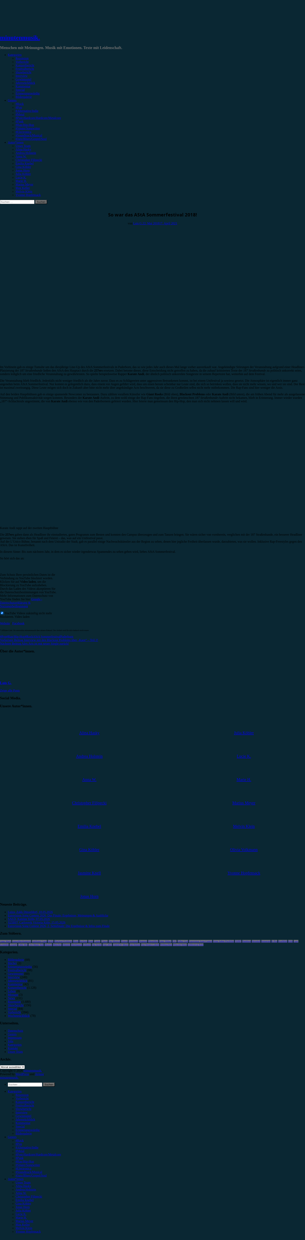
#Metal (20, 114)
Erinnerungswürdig (28, 93)
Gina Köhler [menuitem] (23, 1203)
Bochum (83, 941)
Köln (290, 941)
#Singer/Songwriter (28, 128)
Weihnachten (166, 944)
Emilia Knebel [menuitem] (25, 1200)
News (11, 998)
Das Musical (114, 941)
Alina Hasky (23, 149)
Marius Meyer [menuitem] (24, 1221)
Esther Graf (182, 941)
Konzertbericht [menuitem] (25, 1102)
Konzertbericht (25, 65)
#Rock (20, 103)
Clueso (104, 941)
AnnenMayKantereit (21, 941)
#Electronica (23, 132)
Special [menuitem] (20, 1126)
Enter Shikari (165, 941)
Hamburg (246, 941)
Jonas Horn (23, 170)
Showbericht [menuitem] (23, 1109)
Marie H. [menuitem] (21, 1217)
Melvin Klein (24, 191)
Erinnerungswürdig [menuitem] (28, 1130)
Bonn (90, 941)
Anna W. (21, 156)
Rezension (22, 58)
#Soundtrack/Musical (29, 135)
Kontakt (13, 1048)
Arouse (39, 1074)
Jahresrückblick (25, 82)
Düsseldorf (153, 941)
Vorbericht (22, 61)
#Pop (19, 107)
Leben (12, 991)
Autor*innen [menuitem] (16, 1179)
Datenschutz (15, 1030)
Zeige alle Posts (10, 690)
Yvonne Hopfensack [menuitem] (28, 1231)
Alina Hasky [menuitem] (23, 1186)
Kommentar (23, 86)
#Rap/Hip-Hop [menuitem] (25, 1161)
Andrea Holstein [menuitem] (26, 1189)
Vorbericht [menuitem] (22, 1098)
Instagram (266, 941)
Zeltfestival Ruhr (196, 944)
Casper (97, 941)
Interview (21, 75)
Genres (12, 100)
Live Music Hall (36, 944)
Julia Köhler (23, 174)
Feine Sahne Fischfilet (223, 941)
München (57, 944)
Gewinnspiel (23, 79)
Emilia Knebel (25, 163)
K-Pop (274, 941)
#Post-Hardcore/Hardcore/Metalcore (38, 118)
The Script (97, 944)
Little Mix (23, 944)
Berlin (50, 941)
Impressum (15, 1037)
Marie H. (21, 181)
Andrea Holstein (26, 153)
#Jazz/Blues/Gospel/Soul (31, 139)
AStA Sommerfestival (46, 636)
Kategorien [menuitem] (15, 1091)
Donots (124, 941)
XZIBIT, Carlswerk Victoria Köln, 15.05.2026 (36, 922)
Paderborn (66, 636)
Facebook (18, 623)
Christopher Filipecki (29, 160)
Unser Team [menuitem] (23, 1182)
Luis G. (138, 223)
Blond (76, 941)
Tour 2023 (107, 944)
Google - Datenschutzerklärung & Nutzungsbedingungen (21, 603)
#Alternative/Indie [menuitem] (27, 1147)
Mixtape (13, 994)
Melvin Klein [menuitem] (24, 1228)
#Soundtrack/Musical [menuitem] (29, 1172)
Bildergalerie (24, 96)
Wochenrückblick (19, 1015)
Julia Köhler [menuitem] (23, 1210)
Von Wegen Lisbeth (150, 944)
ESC (174, 941)
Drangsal (143, 941)
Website (5, 623)
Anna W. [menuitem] (21, 1193)
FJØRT (238, 941)
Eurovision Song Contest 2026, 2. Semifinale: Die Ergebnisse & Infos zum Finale (59, 926)
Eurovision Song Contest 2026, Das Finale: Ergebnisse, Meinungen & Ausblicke (58, 915)
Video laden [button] (22, 616)
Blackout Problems (63, 941)
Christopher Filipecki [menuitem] (29, 1196)
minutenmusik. (20, 37)
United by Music (121, 944)
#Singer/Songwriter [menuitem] (28, 1165)
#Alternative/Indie (27, 110)
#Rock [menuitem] (20, 1140)
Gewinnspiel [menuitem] (23, 1116)
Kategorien (15, 54)
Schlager (87, 944)
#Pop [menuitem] (19, 1144)
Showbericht (23, 72)
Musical (48, 944)
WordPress (22, 1074)
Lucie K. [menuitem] (21, 1214)
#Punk (20, 121)
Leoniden (4, 944)
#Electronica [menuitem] (23, 1168)
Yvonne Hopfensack (28, 195)
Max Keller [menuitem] (23, 1224)
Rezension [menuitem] (22, 1095)
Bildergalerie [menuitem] (24, 1133)
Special (20, 89)
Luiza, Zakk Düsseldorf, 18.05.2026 (30, 912)
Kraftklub (282, 941)
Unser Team (23, 146)
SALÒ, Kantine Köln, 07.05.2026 (29, 919)
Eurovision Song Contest (200, 941)
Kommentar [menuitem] (23, 1123)
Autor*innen (16, 142)
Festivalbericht (25, 68)
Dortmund (133, 941)
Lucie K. (21, 177)
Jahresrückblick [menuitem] (25, 1119)
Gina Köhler (23, 167)
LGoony (13, 944)
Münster (66, 944)
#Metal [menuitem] (20, 1151)
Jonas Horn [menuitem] (23, 1207)
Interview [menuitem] (21, 1112)
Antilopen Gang (39, 941)
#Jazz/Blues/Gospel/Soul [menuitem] (31, 1175)
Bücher (12, 963)
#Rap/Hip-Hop (25, 125)
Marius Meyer (24, 184)
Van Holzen (134, 944)
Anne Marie (5, 941)
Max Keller (23, 188)
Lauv (296, 941)
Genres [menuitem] (12, 1137)
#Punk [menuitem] (20, 1158)
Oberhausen (76, 944)
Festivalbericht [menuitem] (25, 1105)
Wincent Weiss (180, 944)
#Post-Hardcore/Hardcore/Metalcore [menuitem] (38, 1154)
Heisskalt (256, 941)
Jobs (10, 1041)
